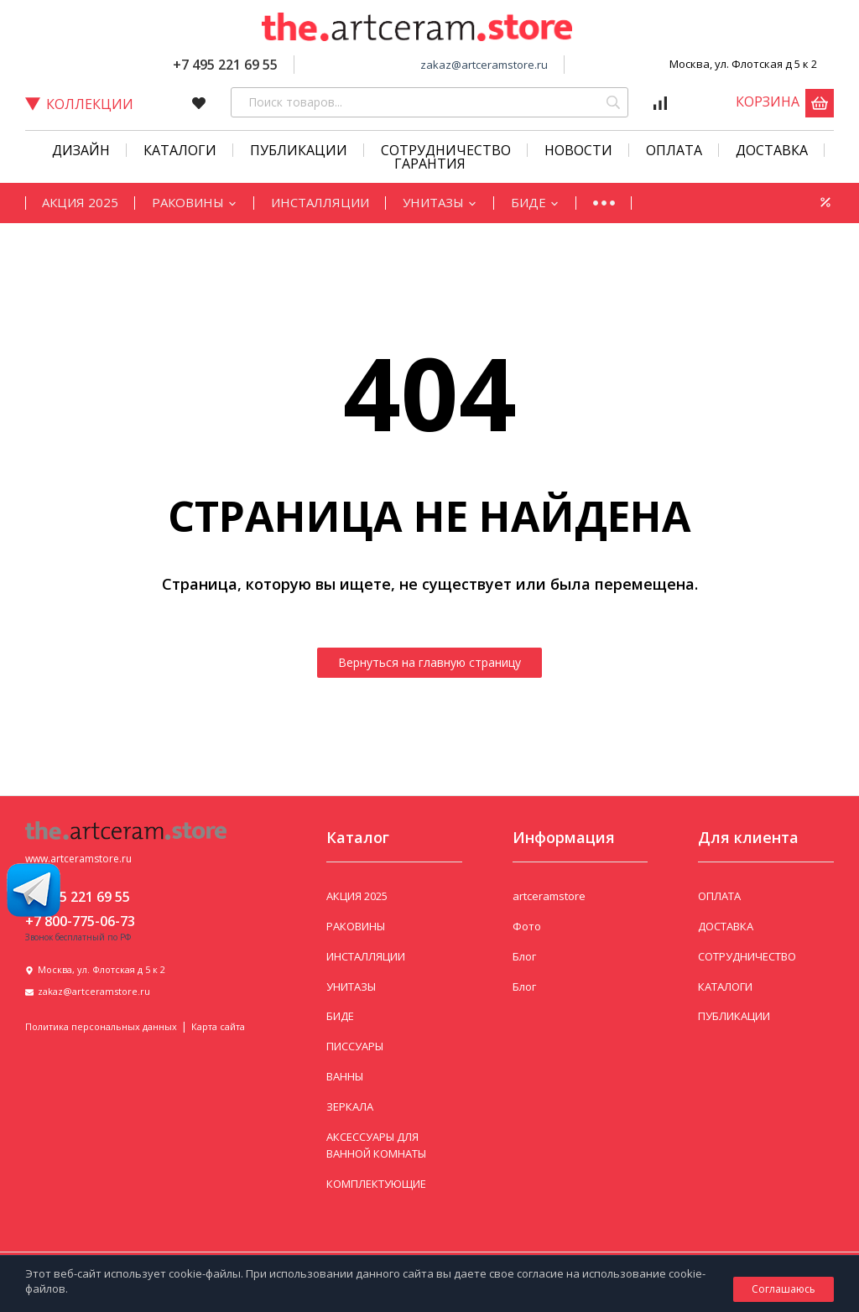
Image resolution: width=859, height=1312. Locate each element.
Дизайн (81, 150)
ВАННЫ (344, 1076)
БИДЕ (535, 202)
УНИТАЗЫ (440, 202)
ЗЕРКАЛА (349, 1106)
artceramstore (549, 895)
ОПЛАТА (719, 895)
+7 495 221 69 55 (225, 64)
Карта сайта (218, 1026)
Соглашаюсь (783, 1289)
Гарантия (430, 163)
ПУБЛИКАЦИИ (734, 1015)
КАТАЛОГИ (179, 150)
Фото (527, 926)
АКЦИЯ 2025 (80, 202)
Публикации (298, 150)
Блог (524, 956)
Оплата (674, 150)
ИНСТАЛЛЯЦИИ (320, 202)
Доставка (772, 150)
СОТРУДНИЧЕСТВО (446, 150)
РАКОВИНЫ (194, 202)
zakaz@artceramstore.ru (484, 64)
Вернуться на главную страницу (429, 662)
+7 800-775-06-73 (80, 921)
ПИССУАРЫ (354, 1046)
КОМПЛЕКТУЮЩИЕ (376, 1183)
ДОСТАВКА (725, 926)
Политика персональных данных (101, 1026)
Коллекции (79, 104)
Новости (578, 150)
